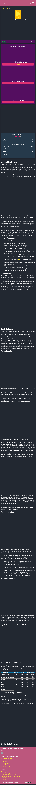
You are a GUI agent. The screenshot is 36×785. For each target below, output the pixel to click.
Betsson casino (4, 760)
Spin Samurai (4, 761)
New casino (3, 777)
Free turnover (24, 215)
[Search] (30, 3)
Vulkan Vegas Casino (6, 766)
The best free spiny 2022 (7, 773)
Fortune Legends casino (6, 758)
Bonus (19, 259)
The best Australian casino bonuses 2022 (10, 776)
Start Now (18, 64)
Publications (4, 779)
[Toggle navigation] (33, 3)
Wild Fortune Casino (5, 763)
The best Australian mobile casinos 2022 (10, 774)
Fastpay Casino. (4, 764)
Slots (8, 8)
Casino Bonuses (3, 8)
